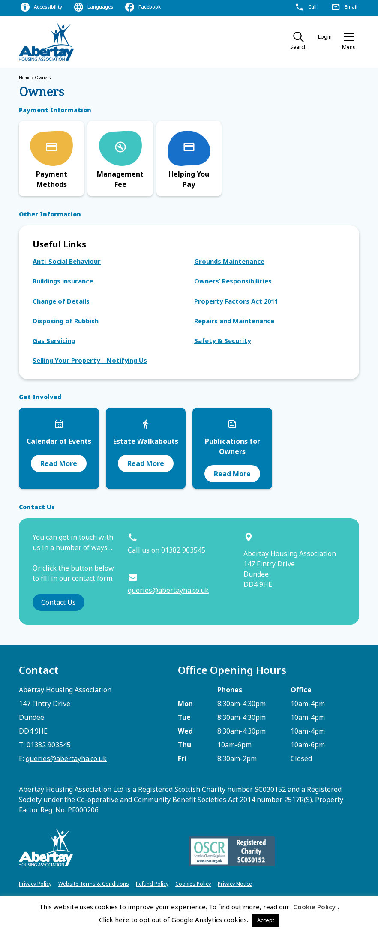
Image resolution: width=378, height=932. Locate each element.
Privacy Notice (235, 883)
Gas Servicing (54, 340)
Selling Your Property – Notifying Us (90, 360)
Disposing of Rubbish (66, 320)
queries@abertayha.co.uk (168, 590)
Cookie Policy (314, 906)
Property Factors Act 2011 (236, 301)
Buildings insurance (63, 281)
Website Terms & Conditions (93, 883)
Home (24, 78)
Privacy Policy (35, 883)
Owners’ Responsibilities (233, 281)
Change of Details (61, 301)
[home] (47, 42)
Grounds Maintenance (229, 261)
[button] (349, 42)
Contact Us (58, 602)
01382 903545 (49, 744)
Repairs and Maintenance (234, 320)
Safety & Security (222, 340)
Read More (58, 463)
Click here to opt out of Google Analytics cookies (173, 919)
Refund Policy (152, 883)
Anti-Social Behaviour (67, 261)
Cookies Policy (193, 883)
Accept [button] (265, 920)
